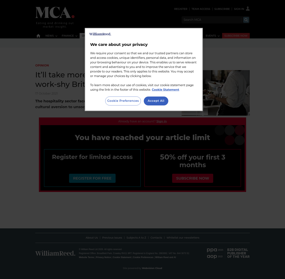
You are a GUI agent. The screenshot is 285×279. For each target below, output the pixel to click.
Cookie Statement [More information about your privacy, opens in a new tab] (165, 89)
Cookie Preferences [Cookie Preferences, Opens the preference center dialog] (123, 101)
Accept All (156, 101)
